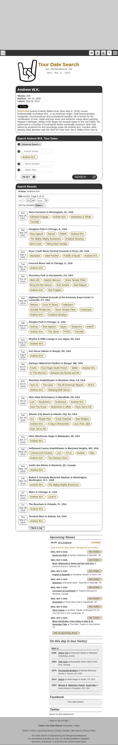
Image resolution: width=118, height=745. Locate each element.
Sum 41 (34, 385)
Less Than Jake (82, 424)
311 (32, 419)
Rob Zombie (62, 285)
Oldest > (40, 205)
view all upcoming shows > (66, 633)
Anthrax (34, 326)
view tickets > (94, 552)
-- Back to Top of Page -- (59, 721)
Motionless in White (81, 216)
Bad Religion (80, 285)
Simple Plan (44, 419)
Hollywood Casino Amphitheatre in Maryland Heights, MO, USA (64, 448)
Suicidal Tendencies (40, 309)
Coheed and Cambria (41, 453)
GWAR (62, 233)
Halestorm (68, 304)
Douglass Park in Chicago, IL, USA (48, 229)
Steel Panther (52, 255)
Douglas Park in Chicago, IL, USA (47, 322)
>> (33, 200)
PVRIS (66, 331)
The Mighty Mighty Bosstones (45, 238)
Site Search (76, 731)
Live (32, 402)
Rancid (51, 233)
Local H (52, 496)
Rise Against (36, 233)
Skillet (75, 368)
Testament (76, 326)
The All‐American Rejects (70, 385)
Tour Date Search (75, 702)
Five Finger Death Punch (54, 368)
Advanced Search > (31, 144)
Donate (66, 731)
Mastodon (35, 255)
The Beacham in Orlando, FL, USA (47, 504)
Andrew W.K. (33, 191)
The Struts (53, 331)
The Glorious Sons (58, 458)
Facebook (67, 726)
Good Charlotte (63, 419)
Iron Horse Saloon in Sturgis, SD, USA (50, 351)
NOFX (91, 385)
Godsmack (86, 309)
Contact (58, 731)
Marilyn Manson (52, 280)
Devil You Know (38, 407)
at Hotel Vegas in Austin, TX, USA (76, 679)
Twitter (76, 726)
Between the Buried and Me (65, 373)
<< (20, 200)
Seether (81, 453)
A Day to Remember (58, 424)
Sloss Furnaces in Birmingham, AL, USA (51, 212)
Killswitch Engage (39, 216)
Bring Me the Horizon (41, 285)
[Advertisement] (59, 25)
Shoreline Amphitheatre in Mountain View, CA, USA (57, 380)
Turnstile (34, 221)
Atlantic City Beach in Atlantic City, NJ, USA (53, 414)
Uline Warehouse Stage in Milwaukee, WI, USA (54, 436)
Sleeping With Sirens (59, 390)
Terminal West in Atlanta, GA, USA (48, 516)
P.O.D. (69, 453)
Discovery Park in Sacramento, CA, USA (51, 275)
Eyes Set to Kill (83, 407)
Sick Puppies (55, 290)
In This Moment (38, 373)
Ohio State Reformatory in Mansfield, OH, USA (54, 397)
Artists (33, 731)
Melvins (34, 304)
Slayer (63, 326)
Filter (92, 453)
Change (96, 542)
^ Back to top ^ (37, 528)
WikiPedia (23, 111)
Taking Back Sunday (56, 243)
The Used (48, 385)
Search (25, 731)
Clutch (33, 368)
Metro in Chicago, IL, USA (43, 492)
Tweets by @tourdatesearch (61, 714)
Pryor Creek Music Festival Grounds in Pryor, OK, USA (59, 251)
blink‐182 (35, 280)
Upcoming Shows (45, 731)
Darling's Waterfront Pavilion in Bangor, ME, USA (56, 363)
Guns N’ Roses (50, 304)
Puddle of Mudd (72, 255)
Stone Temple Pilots (75, 280)
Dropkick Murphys (74, 238)
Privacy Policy (89, 731)
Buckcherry (45, 402)
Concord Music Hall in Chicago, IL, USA (51, 263)
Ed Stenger (68, 736)
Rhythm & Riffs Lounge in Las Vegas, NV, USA (54, 339)
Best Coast (36, 243)
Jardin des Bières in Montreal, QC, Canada (52, 465)
